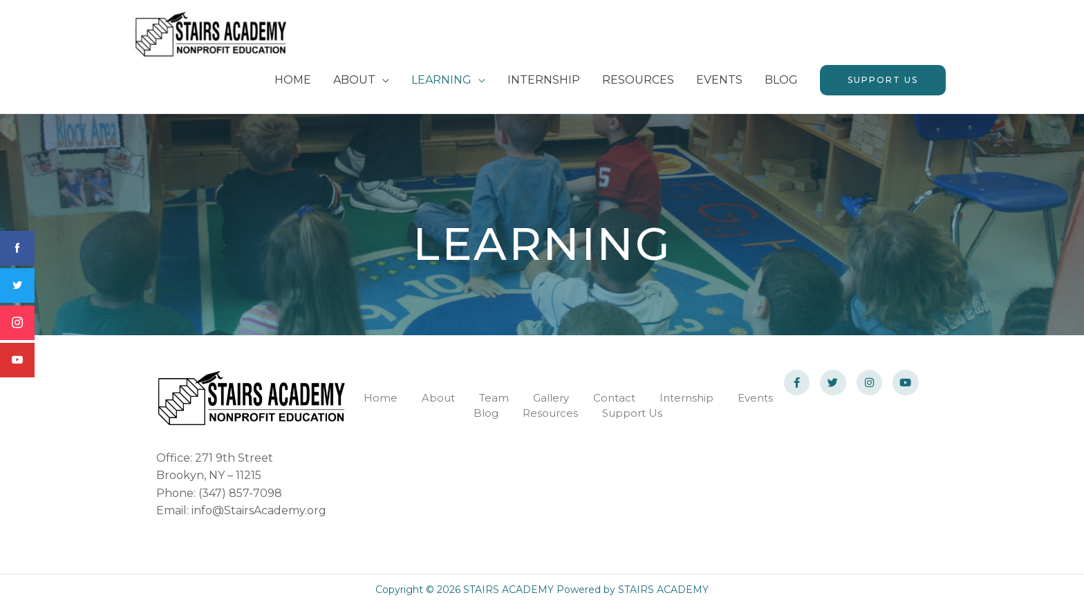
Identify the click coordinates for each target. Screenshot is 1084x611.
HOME (292, 84)
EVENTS (719, 84)
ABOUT (354, 84)
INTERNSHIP (543, 84)
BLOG (781, 84)
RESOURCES (638, 84)
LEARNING (441, 84)
